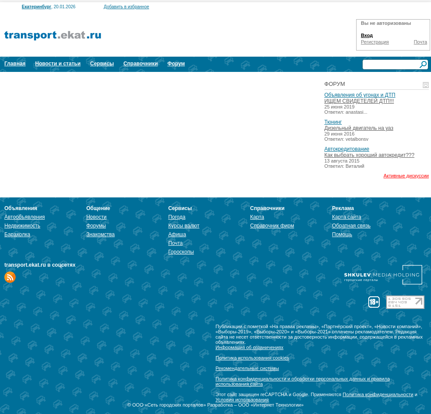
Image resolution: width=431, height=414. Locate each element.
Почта (420, 41)
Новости (96, 217)
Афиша (177, 234)
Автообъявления (24, 217)
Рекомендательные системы (247, 368)
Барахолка (17, 234)
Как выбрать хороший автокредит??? (369, 155)
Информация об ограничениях (249, 347)
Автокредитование (346, 149)
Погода (176, 217)
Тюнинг (333, 122)
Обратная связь (351, 226)
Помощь (342, 234)
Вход (367, 35)
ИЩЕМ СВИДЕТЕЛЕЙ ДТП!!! (359, 101)
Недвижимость (22, 226)
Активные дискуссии (406, 175)
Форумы (96, 226)
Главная (15, 64)
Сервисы (102, 64)
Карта (257, 217)
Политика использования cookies (252, 357)
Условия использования (242, 399)
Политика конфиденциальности (378, 394)
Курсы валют (183, 226)
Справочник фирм (272, 226)
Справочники (140, 64)
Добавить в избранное (126, 6)
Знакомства (100, 234)
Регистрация (375, 41)
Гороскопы (181, 252)
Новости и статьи (58, 64)
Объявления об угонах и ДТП (359, 95)
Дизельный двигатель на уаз (358, 128)
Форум (176, 64)
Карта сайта (346, 217)
